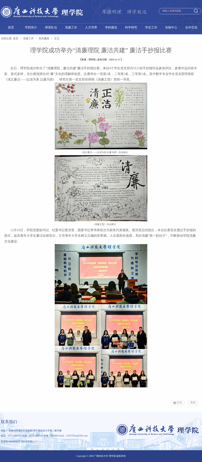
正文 (56, 38)
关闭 (193, 402)
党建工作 (71, 27)
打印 (179, 402)
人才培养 (91, 27)
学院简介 (31, 27)
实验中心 (171, 27)
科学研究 (131, 27)
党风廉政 (44, 38)
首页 (11, 27)
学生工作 (151, 27)
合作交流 (191, 27)
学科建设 (111, 27)
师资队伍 (51, 27)
